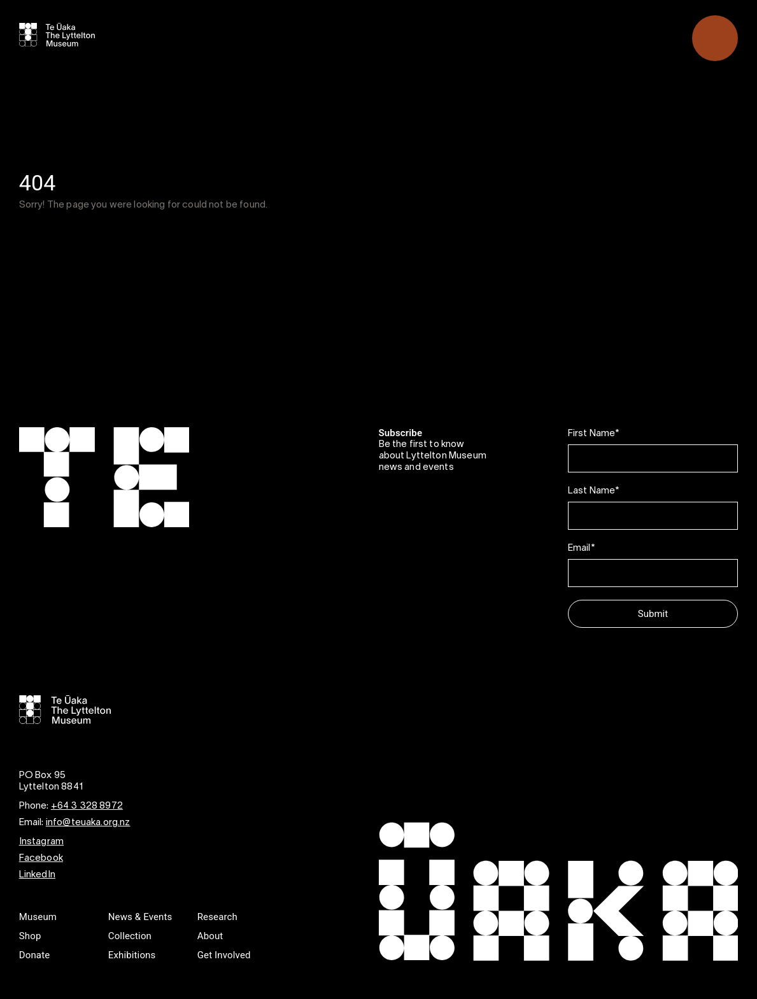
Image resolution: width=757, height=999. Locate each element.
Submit (653, 614)
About (210, 936)
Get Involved (224, 955)
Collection (130, 936)
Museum (38, 917)
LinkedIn (37, 874)
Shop (30, 936)
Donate (34, 955)
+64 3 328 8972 (87, 806)
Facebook (41, 858)
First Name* (593, 433)
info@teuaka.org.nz (88, 822)
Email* (581, 548)
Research (217, 917)
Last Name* (593, 490)
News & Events (140, 917)
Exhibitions (132, 955)
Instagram (41, 841)
